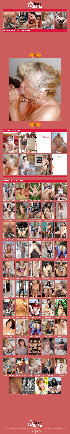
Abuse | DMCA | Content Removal (40, 432)
